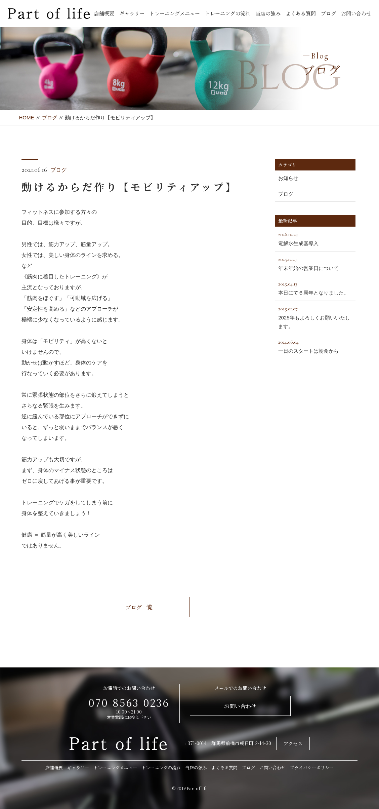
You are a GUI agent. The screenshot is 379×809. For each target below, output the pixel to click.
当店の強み (268, 13)
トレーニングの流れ (227, 13)
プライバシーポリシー (312, 767)
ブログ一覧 (139, 607)
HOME (26, 117)
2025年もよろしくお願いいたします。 (315, 316)
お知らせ (288, 178)
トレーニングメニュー (175, 13)
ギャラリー (131, 13)
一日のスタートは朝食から (315, 346)
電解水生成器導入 (315, 238)
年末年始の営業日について (315, 263)
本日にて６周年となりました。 (315, 287)
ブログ (328, 13)
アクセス (293, 743)
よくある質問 (301, 13)
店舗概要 (104, 13)
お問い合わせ (356, 13)
